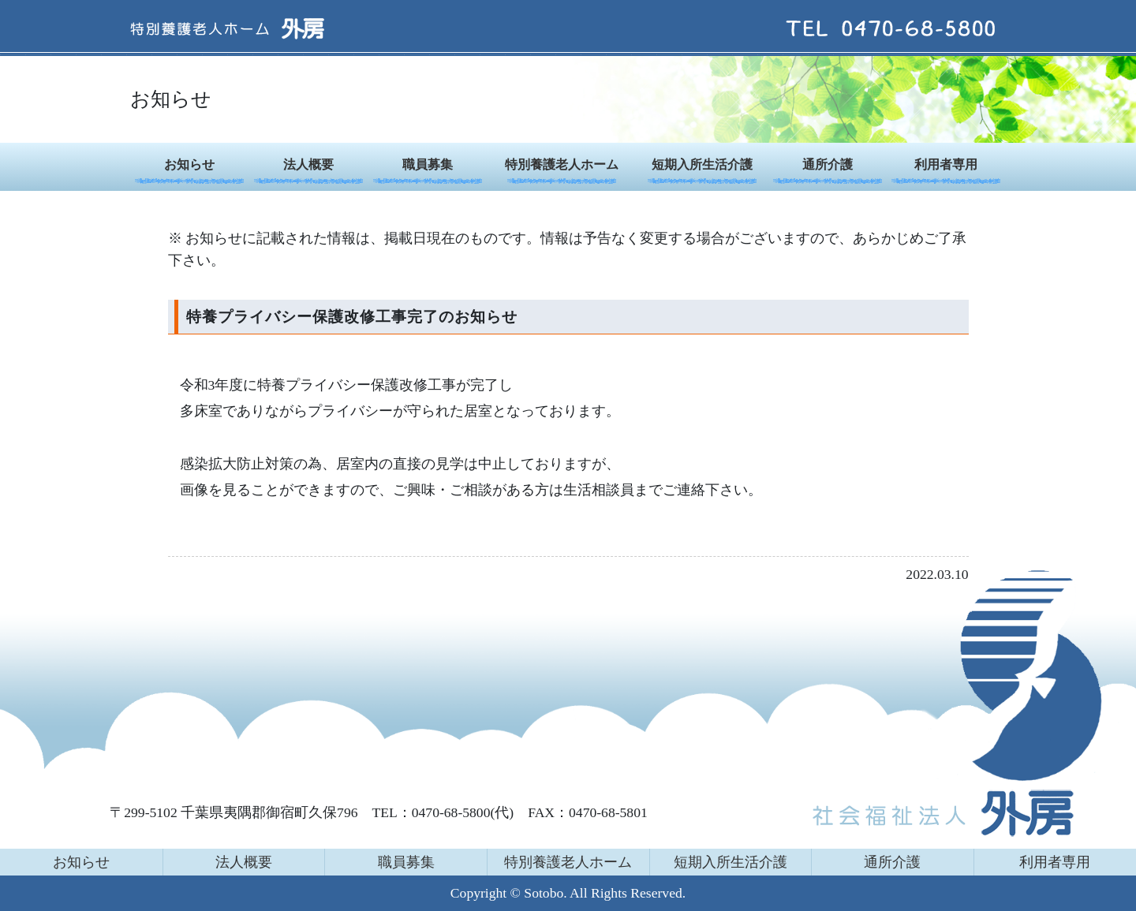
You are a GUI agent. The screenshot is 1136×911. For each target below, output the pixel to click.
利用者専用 (945, 164)
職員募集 (427, 164)
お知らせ (189, 164)
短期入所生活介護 (702, 164)
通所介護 (827, 164)
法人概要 (308, 164)
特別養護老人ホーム (561, 164)
